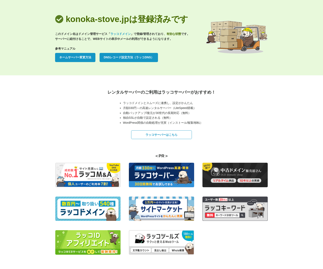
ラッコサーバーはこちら (161, 134)
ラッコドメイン (120, 33)
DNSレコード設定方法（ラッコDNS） (129, 57)
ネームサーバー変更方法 (75, 57)
